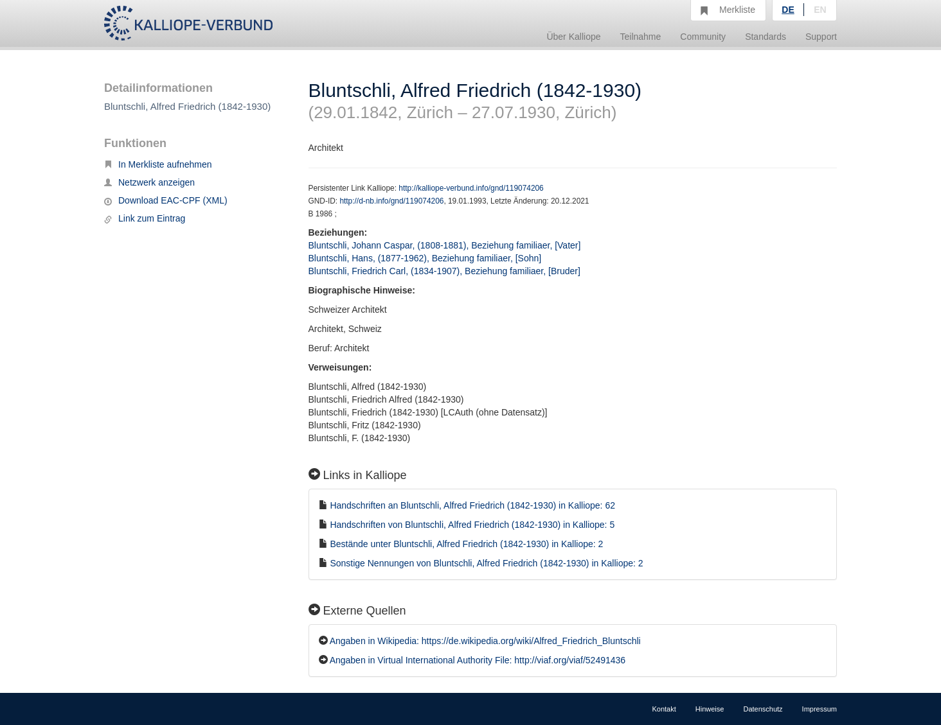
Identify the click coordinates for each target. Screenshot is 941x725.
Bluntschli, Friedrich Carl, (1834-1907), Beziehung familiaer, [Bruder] (444, 271)
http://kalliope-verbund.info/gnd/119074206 (471, 188)
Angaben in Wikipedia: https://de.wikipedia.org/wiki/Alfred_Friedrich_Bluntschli (485, 641)
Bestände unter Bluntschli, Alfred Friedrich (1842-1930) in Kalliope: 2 (466, 544)
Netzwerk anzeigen (149, 182)
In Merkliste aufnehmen (158, 164)
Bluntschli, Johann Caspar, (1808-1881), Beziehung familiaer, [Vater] (445, 245)
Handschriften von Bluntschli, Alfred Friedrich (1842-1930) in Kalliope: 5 (472, 525)
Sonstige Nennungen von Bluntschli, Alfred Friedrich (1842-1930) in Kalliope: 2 (486, 563)
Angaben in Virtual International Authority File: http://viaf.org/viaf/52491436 (477, 660)
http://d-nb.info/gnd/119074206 (391, 201)
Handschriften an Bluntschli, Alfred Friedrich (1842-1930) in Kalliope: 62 (472, 505)
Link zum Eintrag (144, 218)
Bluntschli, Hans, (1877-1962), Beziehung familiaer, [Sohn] (425, 258)
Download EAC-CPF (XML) (166, 200)
